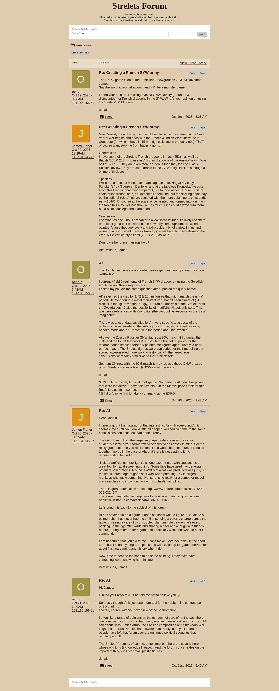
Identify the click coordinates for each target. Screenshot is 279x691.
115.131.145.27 (83, 157)
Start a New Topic (80, 52)
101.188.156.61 (83, 103)
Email (109, 117)
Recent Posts (78, 33)
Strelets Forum (80, 45)
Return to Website (80, 29)
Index (94, 29)
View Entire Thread (193, 63)
